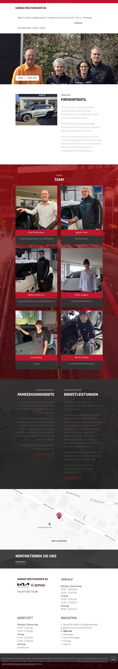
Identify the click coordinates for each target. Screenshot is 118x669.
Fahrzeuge (87, 18)
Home (20, 78)
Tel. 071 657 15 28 (27, 591)
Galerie (42, 28)
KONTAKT (20, 562)
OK (113, 659)
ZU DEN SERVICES (73, 477)
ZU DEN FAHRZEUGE (43, 454)
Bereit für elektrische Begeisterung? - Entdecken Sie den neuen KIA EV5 (46, 18)
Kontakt (35, 28)
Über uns (78, 18)
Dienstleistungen (24, 28)
